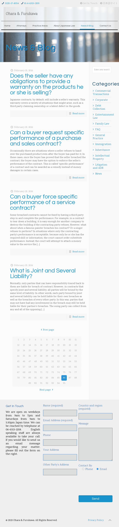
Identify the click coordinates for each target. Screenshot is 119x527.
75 (64, 372)
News (98, 174)
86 (64, 378)
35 (24, 356)
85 (58, 378)
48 (35, 361)
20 (64, 345)
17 (47, 345)
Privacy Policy (96, 520)
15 (35, 345)
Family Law (102, 124)
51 (53, 361)
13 (24, 345)
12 (18, 345)
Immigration (103, 144)
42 (64, 356)
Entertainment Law (103, 116)
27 (41, 350)
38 (41, 356)
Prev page (47, 330)
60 (41, 367)
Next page (47, 390)
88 (75, 378)
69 (30, 372)
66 (75, 367)
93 (52, 383)
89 (30, 383)
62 (52, 367)
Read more (78, 113)
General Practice (99, 137)
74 (58, 372)
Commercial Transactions (102, 92)
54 (70, 361)
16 (41, 345)
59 (35, 367)
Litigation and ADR (100, 166)
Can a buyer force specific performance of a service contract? (43, 202)
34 (18, 356)
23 (18, 350)
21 (70, 345)
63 (58, 367)
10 (70, 340)
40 (52, 356)
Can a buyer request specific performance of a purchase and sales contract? (47, 138)
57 (24, 367)
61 (47, 367)
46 (24, 361)
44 (75, 356)
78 (18, 378)
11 (76, 340)
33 (76, 350)
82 (41, 378)
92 (47, 383)
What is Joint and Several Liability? (43, 273)
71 (41, 372)
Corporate (101, 100)
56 (18, 367)
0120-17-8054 (12, 3)
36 (30, 356)
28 (47, 350)
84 (52, 378)
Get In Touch (88, 3)
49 (41, 361)
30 (58, 350)
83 (47, 378)
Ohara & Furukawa (21, 14)
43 (70, 356)
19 (58, 345)
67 (18, 372)
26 (35, 350)
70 (35, 372)
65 (70, 367)
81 (35, 378)
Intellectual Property (101, 157)
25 (30, 350)
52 (58, 361)
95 (64, 383)
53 (64, 361)
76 (70, 372)
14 (30, 345)
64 (64, 367)
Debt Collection (99, 107)
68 (24, 372)
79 (24, 378)
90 (35, 383)
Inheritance (102, 150)
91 (41, 383)
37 (35, 356)
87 (70, 378)
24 (24, 350)
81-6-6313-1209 (31, 3)
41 (58, 356)
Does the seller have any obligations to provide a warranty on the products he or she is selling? (46, 84)
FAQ (97, 130)
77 (75, 372)
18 (53, 345)
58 (30, 367)
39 (47, 356)
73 (52, 372)
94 (58, 383)
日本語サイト (109, 3)
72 (47, 372)
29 (52, 350)
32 (70, 350)
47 (30, 361)
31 (64, 350)
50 (47, 361)
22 (76, 345)
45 (18, 361)
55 (75, 361)
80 (29, 378)
